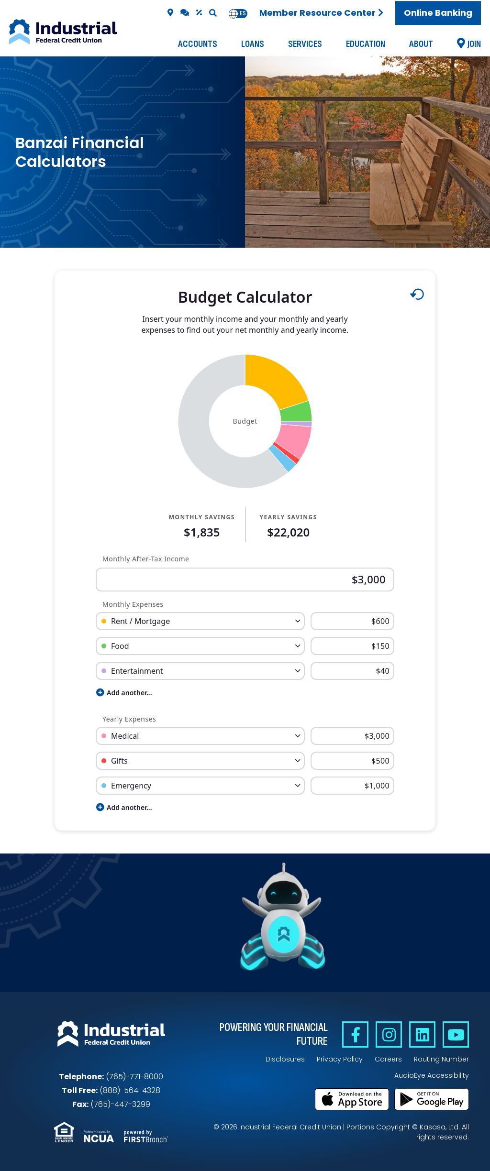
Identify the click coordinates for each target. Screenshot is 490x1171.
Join (474, 44)
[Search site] (213, 13)
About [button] (421, 44)
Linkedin (422, 1034)
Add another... (124, 693)
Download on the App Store (352, 1099)
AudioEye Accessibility (431, 1075)
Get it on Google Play (431, 1099)
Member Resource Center (317, 13)
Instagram (389, 1034)
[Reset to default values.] (416, 296)
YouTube (456, 1034)
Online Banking (438, 13)
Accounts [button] (197, 44)
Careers (388, 1059)
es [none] (243, 13)
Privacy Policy (340, 1059)
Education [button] (365, 44)
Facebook (355, 1034)
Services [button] (305, 44)
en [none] (233, 13)
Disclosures (285, 1059)
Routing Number (441, 1059)
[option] (242, 13)
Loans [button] (252, 44)
